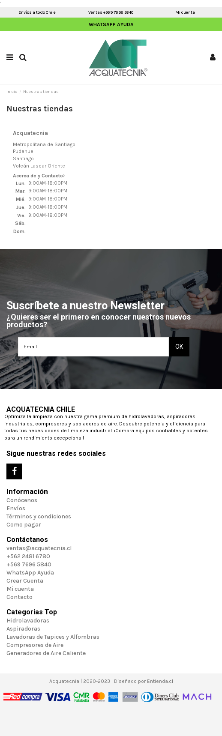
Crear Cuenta (24, 580)
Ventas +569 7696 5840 (110, 12)
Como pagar (23, 524)
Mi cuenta (185, 12)
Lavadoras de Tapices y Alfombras (52, 636)
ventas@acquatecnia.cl (39, 548)
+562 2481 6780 (28, 556)
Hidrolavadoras (27, 620)
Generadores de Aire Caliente (46, 653)
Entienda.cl (160, 681)
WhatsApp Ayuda (111, 24)
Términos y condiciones (38, 516)
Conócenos (21, 500)
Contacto (19, 597)
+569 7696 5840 (28, 564)
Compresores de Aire (34, 645)
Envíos (15, 508)
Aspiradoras (23, 628)
